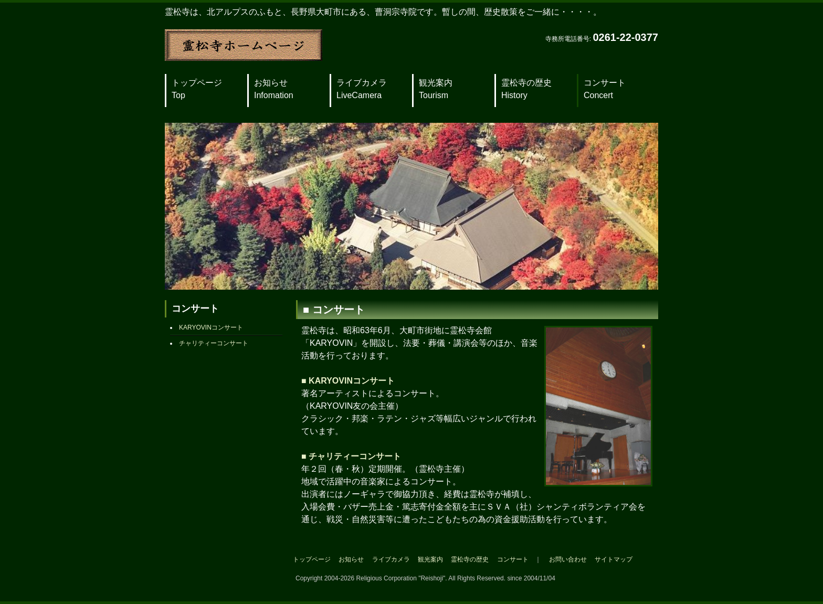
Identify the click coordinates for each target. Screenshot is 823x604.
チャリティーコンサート (213, 343)
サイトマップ (613, 559)
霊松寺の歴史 (526, 89)
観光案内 (435, 89)
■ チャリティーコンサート (351, 456)
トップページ (197, 89)
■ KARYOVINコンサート (348, 380)
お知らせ (273, 89)
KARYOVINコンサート (211, 327)
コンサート (605, 89)
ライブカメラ (361, 89)
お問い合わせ (568, 559)
